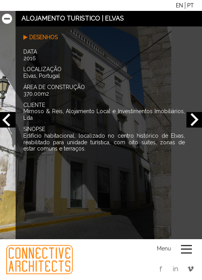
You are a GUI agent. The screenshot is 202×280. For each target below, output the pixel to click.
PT (190, 5)
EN (179, 5)
